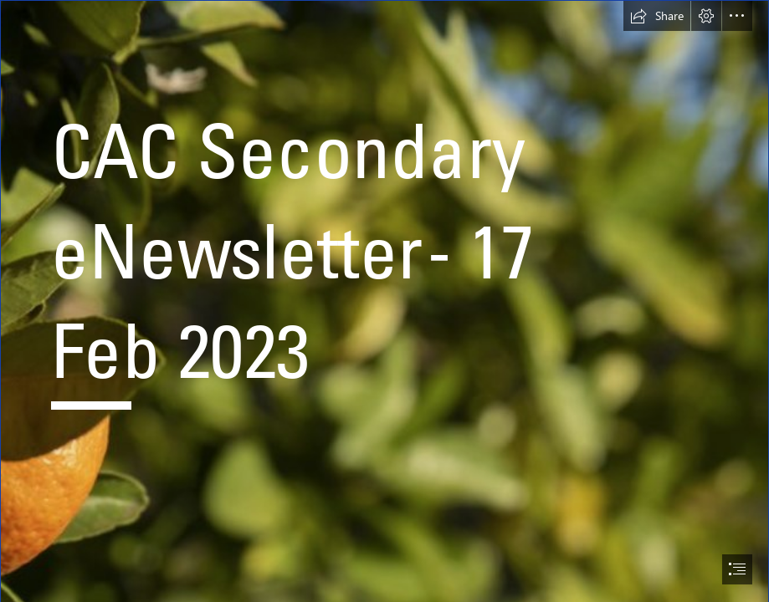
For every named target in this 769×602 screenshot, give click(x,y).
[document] (384, 301)
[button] (656, 16)
